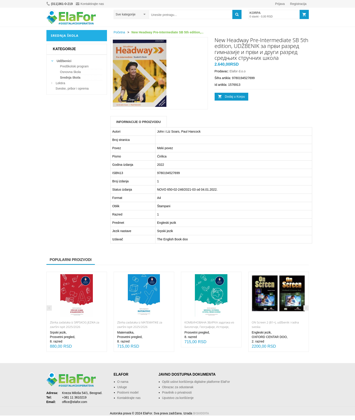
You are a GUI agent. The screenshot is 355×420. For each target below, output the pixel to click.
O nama (122, 381)
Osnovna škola (70, 72)
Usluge (122, 387)
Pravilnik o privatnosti (177, 392)
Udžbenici (64, 61)
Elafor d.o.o (237, 71)
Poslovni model (128, 392)
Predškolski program (74, 66)
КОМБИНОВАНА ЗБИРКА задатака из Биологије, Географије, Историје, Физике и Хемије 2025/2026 (209, 326)
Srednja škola (70, 77)
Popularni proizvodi (71, 260)
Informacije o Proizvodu (138, 122)
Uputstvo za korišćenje (178, 398)
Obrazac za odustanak (178, 387)
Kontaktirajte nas (90, 4)
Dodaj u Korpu (235, 96)
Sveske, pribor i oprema (72, 88)
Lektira (60, 83)
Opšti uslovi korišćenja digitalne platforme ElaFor (196, 381)
